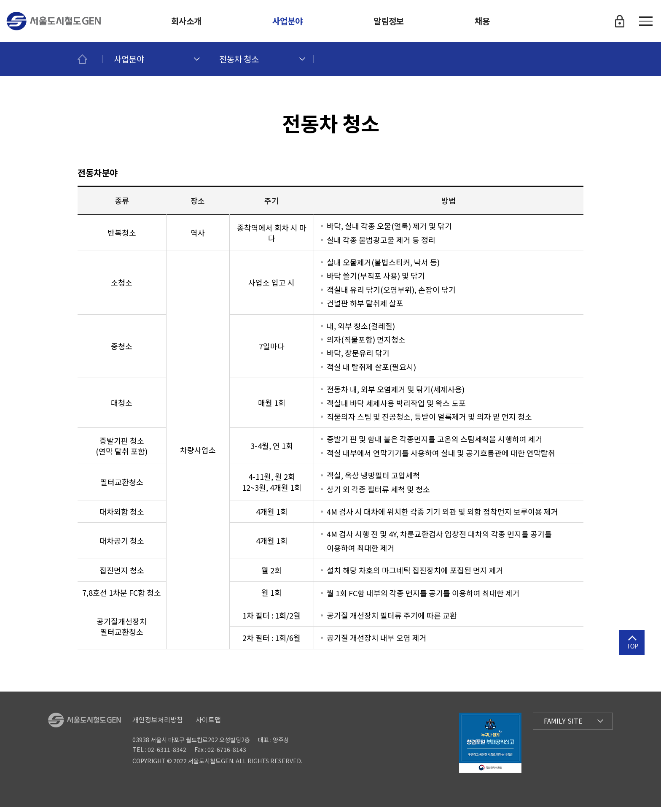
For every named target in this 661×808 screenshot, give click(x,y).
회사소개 (186, 21)
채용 (482, 21)
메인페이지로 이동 (90, 59)
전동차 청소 (239, 59)
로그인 (620, 21)
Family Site (563, 722)
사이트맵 (208, 721)
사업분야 (287, 21)
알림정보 (388, 21)
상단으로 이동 (632, 654)
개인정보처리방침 (157, 721)
